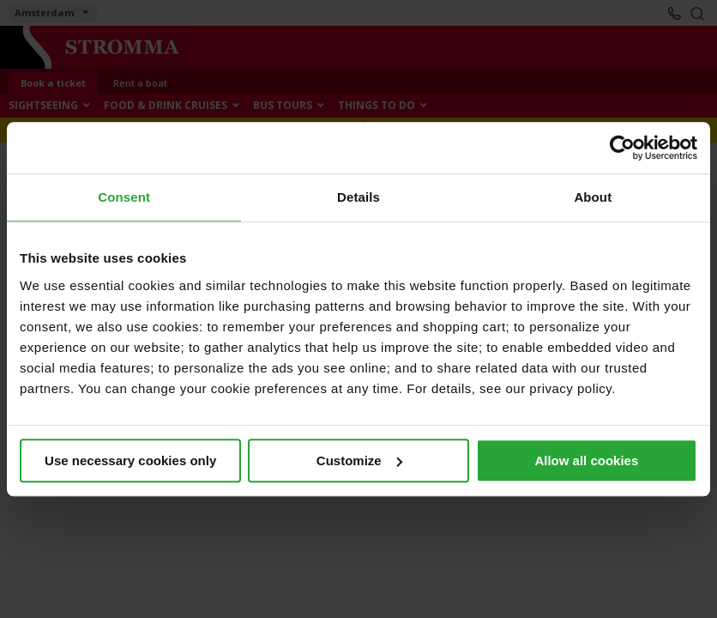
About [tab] (593, 197)
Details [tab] (358, 197)
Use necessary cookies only (130, 460)
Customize (359, 460)
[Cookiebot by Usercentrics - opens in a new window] (622, 148)
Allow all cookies (586, 460)
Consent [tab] (124, 197)
